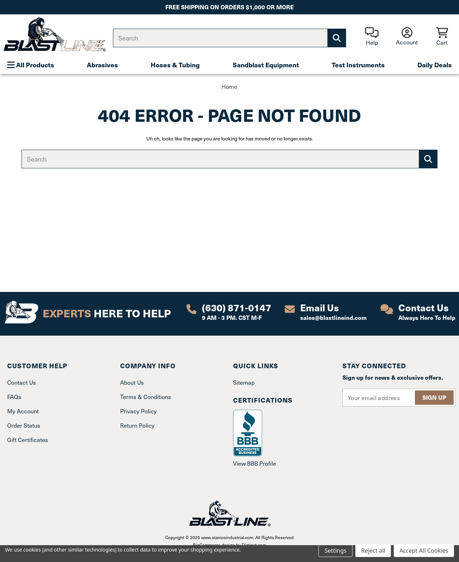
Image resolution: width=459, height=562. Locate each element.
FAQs (14, 396)
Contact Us (21, 382)
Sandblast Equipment (266, 64)
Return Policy (137, 425)
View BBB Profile (254, 463)
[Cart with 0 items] (442, 37)
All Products (30, 64)
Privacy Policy (138, 411)
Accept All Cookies (423, 550)
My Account (23, 411)
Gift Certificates (27, 439)
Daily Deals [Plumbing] (434, 64)
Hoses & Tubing (175, 64)
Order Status (23, 425)
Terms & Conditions (145, 396)
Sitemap (244, 382)
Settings (335, 550)
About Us (132, 382)
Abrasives (102, 64)
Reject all (373, 550)
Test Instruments (358, 64)
